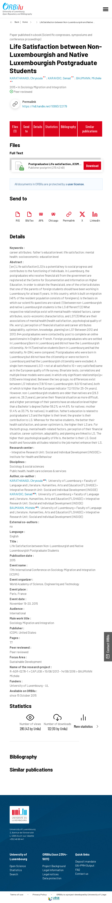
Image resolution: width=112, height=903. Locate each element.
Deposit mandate (87, 861)
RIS (18, 220)
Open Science (19, 866)
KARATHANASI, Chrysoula (28, 480)
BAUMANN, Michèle (24, 507)
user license (76, 184)
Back (17, 22)
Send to (26, 129)
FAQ (79, 869)
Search (15, 874)
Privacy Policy (40, 894)
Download (92, 166)
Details (38, 127)
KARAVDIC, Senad (23, 494)
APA (41, 220)
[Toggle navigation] (106, 8)
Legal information (54, 870)
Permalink (69, 220)
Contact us (83, 873)
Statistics (51, 127)
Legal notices (52, 874)
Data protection (53, 878)
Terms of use (16, 894)
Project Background (55, 866)
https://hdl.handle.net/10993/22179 (44, 106)
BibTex (29, 220)
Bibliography (68, 127)
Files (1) (15, 129)
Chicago (53, 220)
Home (25, 22)
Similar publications (89, 129)
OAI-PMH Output (86, 865)
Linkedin (95, 220)
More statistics (83, 726)
